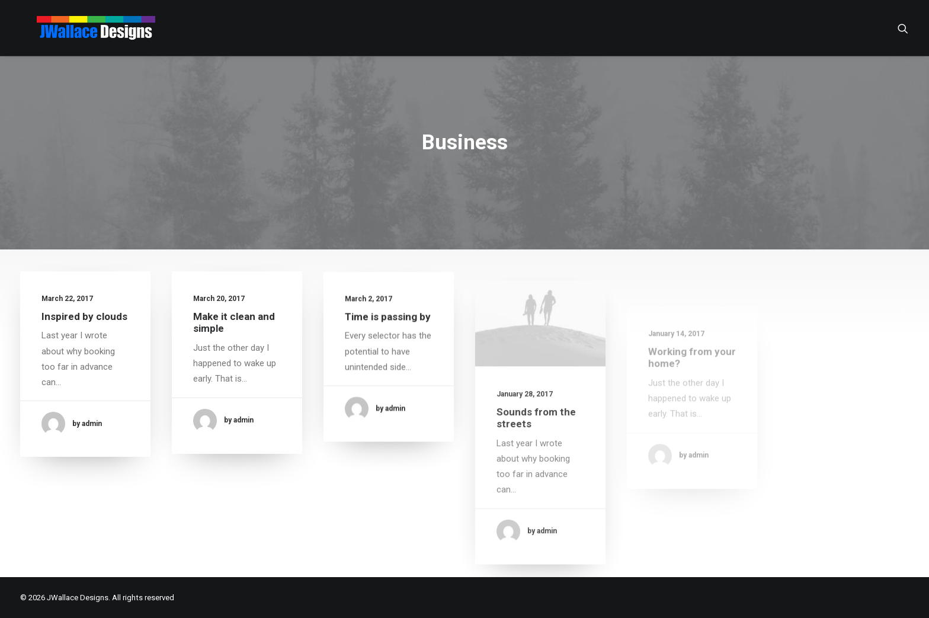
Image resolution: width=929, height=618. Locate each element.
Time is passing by (388, 326)
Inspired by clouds (84, 316)
